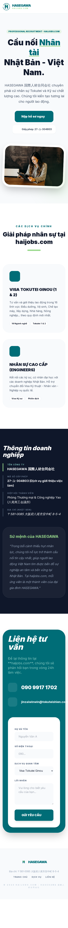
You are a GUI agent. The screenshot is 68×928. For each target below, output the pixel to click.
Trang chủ (20, 877)
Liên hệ (50, 877)
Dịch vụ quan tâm (27, 763)
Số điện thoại (24, 746)
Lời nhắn (21, 780)
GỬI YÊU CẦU (34, 815)
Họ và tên (21, 729)
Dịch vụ (36, 877)
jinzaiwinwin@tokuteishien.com (44, 702)
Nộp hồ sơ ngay (33, 116)
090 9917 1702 (39, 687)
